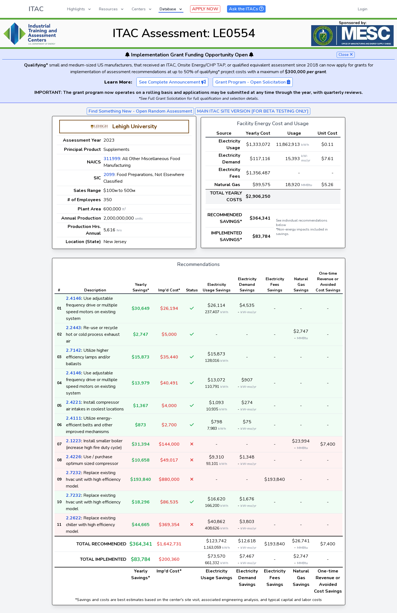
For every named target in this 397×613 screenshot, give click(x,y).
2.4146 (73, 298)
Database (171, 9)
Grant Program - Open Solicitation (252, 82)
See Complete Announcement (172, 82)
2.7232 (73, 473)
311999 (111, 159)
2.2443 (73, 328)
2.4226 (73, 457)
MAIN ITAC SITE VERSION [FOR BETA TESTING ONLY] (252, 111)
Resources (111, 9)
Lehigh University (134, 126)
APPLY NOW (205, 9)
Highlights (79, 9)
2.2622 (73, 518)
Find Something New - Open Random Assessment (140, 111)
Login (362, 9)
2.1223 (73, 441)
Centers (142, 9)
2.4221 (73, 402)
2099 (109, 175)
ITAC (36, 8)
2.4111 (73, 418)
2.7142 (73, 350)
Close (346, 54)
